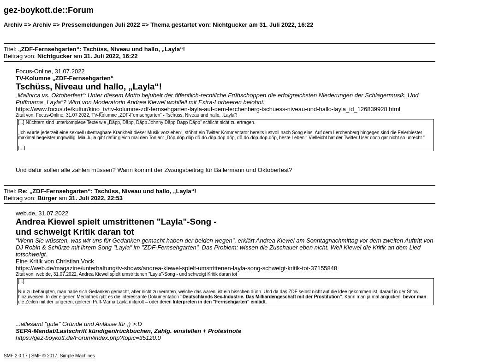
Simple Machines (77, 355)
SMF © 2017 (44, 355)
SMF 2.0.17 (16, 355)
